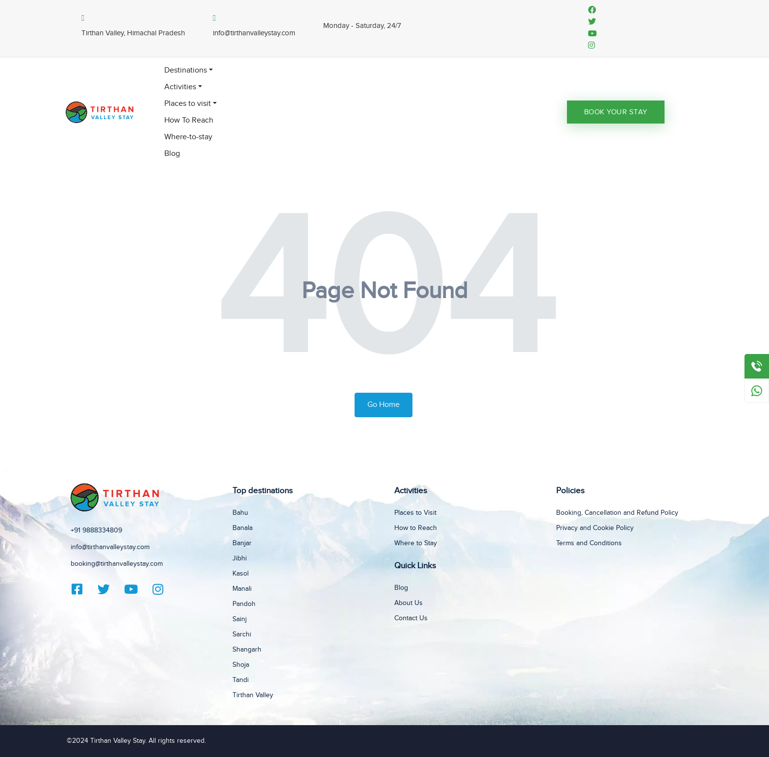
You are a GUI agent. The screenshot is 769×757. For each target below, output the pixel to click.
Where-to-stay (188, 137)
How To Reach (188, 120)
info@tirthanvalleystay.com (110, 547)
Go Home (383, 404)
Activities (180, 87)
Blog (172, 153)
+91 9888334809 (96, 530)
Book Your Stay (615, 112)
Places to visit (187, 103)
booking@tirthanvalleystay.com (117, 564)
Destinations (185, 70)
